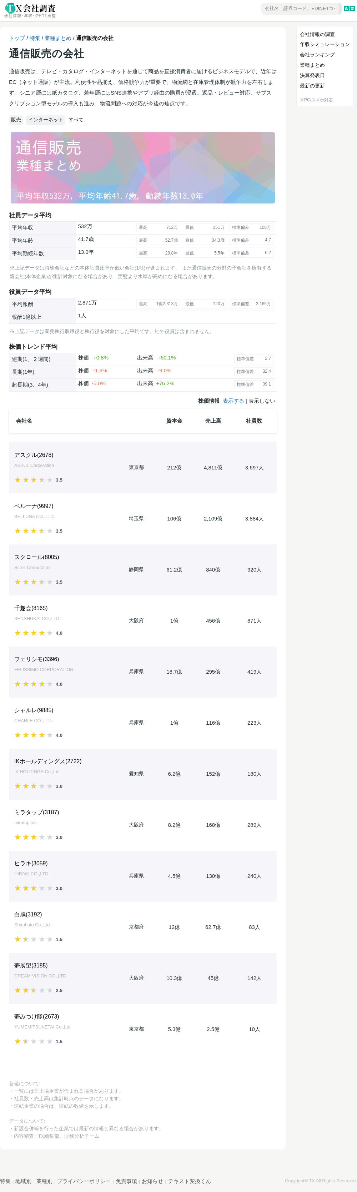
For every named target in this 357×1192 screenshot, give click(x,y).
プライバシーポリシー (84, 1181)
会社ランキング (317, 54)
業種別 (44, 1181)
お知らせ (152, 1181)
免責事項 (126, 1181)
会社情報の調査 (317, 34)
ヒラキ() (31, 863)
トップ (17, 38)
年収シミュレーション (325, 44)
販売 (16, 119)
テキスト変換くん (189, 1181)
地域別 (23, 1181)
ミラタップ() (36, 812)
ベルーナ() (34, 506)
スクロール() (36, 557)
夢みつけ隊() (36, 1017)
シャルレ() (34, 710)
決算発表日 (312, 75)
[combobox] (280, 9)
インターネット (45, 119)
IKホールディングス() (47, 761)
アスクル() (34, 455)
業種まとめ (58, 38)
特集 (35, 38)
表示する (233, 401)
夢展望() (31, 965)
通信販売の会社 (95, 38)
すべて (76, 119)
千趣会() (31, 608)
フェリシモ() (36, 659)
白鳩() (28, 914)
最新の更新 (312, 86)
